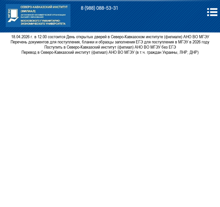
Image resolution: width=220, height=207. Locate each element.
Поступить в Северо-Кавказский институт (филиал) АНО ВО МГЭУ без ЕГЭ (110, 46)
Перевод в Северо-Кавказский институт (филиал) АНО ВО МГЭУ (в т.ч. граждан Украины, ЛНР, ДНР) (110, 52)
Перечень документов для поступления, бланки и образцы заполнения (73, 41)
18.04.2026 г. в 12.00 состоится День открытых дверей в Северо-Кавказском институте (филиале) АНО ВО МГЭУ (110, 36)
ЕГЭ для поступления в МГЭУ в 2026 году (172, 41)
